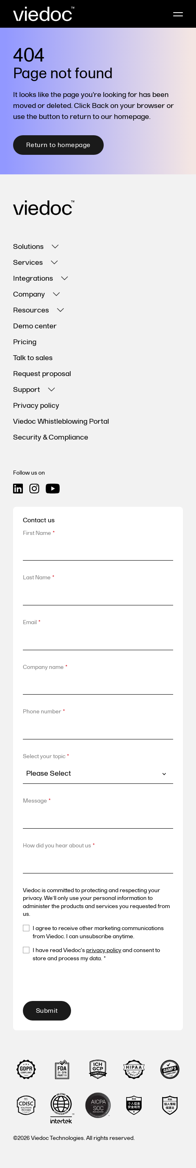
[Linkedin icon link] (18, 489)
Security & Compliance (50, 437)
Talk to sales (33, 358)
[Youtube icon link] (53, 489)
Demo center (35, 326)
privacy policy (103, 950)
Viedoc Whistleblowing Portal (61, 421)
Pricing (24, 342)
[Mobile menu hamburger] (178, 14)
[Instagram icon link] (34, 489)
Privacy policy (36, 405)
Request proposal (42, 374)
